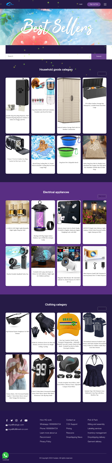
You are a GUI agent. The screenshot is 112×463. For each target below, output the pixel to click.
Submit (98, 56)
